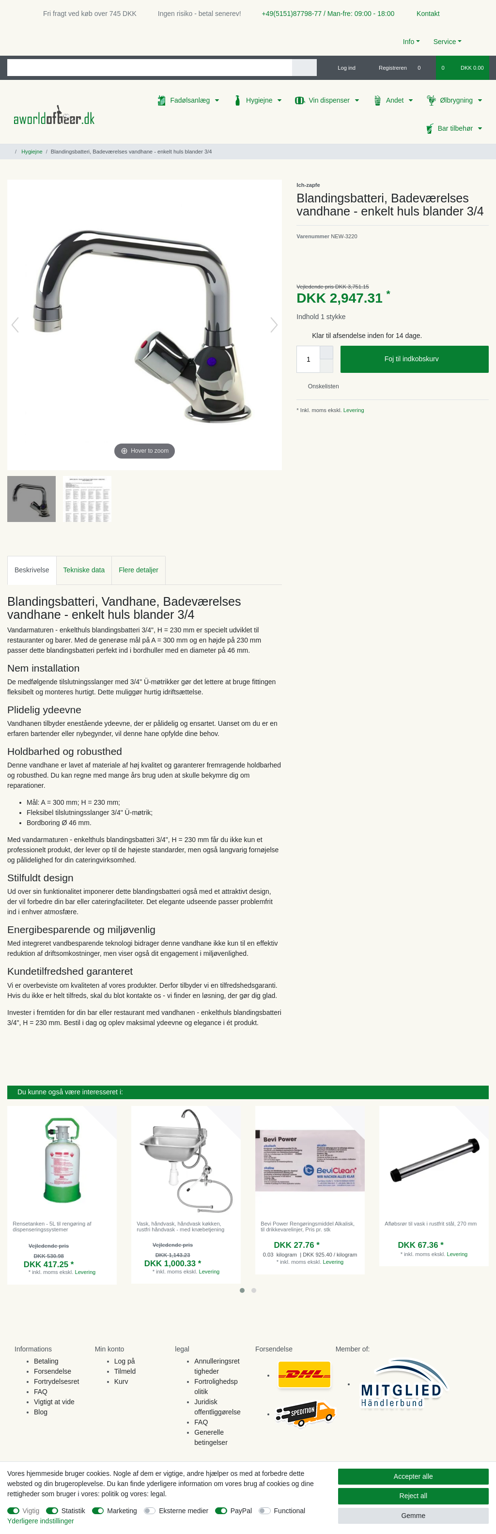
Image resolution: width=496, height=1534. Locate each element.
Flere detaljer (138, 570)
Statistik (73, 1511)
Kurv (121, 1381)
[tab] (32, 570)
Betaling (46, 1361)
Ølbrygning (457, 100)
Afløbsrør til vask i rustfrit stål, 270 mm (431, 1224)
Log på (124, 1361)
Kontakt (423, 13)
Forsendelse (52, 1371)
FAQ (40, 1392)
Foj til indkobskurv (433, 359)
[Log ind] (342, 68)
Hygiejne (260, 100)
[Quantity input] (308, 359)
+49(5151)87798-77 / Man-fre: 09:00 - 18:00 (324, 13)
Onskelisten (319, 386)
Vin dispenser (330, 100)
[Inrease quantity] (326, 352)
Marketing (122, 1511)
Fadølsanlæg (191, 100)
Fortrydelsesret (56, 1381)
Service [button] (445, 42)
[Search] (304, 67)
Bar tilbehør (456, 128)
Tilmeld (125, 1371)
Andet (395, 100)
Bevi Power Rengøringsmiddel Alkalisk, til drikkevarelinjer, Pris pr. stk (308, 1226)
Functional (290, 1511)
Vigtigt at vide (54, 1402)
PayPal (241, 1511)
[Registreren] (387, 68)
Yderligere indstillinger (40, 1521)
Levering (353, 410)
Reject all (414, 1496)
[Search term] (149, 67)
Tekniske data (84, 570)
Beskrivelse (32, 570)
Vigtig (31, 1511)
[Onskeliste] (424, 68)
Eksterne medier (183, 1511)
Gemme (413, 1515)
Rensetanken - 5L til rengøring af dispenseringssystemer (52, 1226)
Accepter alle (413, 1476)
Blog (40, 1412)
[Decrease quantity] (326, 366)
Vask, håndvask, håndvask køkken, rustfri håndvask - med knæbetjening (180, 1226)
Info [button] (408, 42)
